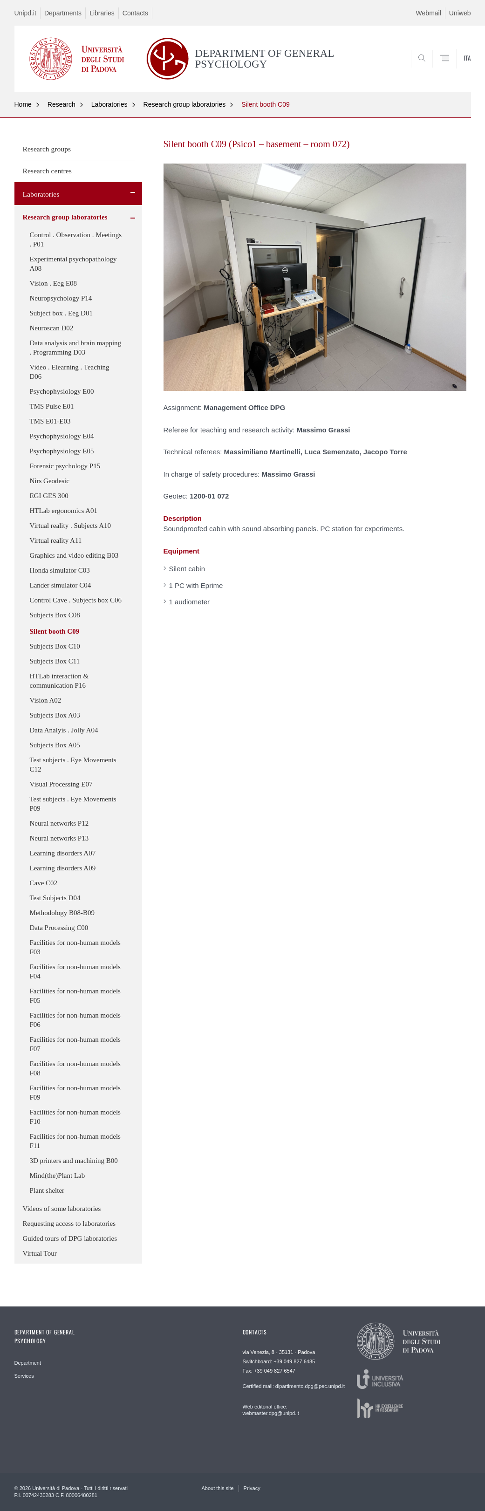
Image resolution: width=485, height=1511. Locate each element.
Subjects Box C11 (55, 661)
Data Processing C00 (59, 927)
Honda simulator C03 (60, 570)
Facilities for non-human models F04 (75, 971)
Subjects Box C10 (55, 646)
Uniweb (460, 13)
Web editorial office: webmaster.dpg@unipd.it (271, 1410)
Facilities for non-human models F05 (75, 995)
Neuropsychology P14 (61, 298)
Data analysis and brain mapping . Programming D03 (76, 347)
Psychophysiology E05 (62, 451)
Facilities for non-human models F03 (75, 947)
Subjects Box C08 (55, 615)
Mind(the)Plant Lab (57, 1175)
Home (23, 104)
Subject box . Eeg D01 (61, 313)
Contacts (135, 13)
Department (27, 1363)
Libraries (102, 13)
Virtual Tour (40, 1253)
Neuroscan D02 (52, 328)
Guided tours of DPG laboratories (70, 1238)
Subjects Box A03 (55, 715)
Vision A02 (45, 700)
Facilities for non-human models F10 (75, 1116)
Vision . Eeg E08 (53, 283)
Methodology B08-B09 (62, 912)
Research (61, 104)
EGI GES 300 (49, 495)
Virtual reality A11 (56, 540)
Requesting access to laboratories (69, 1223)
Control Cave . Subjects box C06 (76, 600)
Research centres (47, 171)
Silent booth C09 (265, 104)
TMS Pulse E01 (52, 406)
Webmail (428, 13)
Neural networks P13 (59, 838)
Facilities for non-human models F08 (75, 1068)
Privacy (252, 1488)
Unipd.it (25, 13)
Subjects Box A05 (55, 745)
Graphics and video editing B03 (74, 555)
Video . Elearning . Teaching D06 (69, 371)
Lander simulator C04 (60, 585)
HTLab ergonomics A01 (64, 510)
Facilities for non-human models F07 (75, 1044)
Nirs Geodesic (49, 481)
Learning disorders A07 (63, 853)
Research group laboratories (184, 104)
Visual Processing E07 (61, 784)
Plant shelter (47, 1190)
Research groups (47, 149)
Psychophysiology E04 (62, 436)
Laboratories (109, 104)
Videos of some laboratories (62, 1208)
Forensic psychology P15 (65, 466)
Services (24, 1376)
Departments (63, 13)
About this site (218, 1488)
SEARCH (432, 69)
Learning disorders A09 (63, 868)
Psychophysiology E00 (62, 391)
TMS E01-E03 (50, 421)
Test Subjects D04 (55, 898)
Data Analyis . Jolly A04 (64, 730)
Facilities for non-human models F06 (75, 1020)
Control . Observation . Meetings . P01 (76, 239)
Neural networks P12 (59, 823)
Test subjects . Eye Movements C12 (73, 764)
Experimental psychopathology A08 (73, 263)
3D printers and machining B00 (74, 1160)
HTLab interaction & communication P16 (59, 680)
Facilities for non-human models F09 (75, 1092)
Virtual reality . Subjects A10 (70, 525)
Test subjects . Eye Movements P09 (73, 803)
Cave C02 (44, 883)
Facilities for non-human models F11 (75, 1141)
